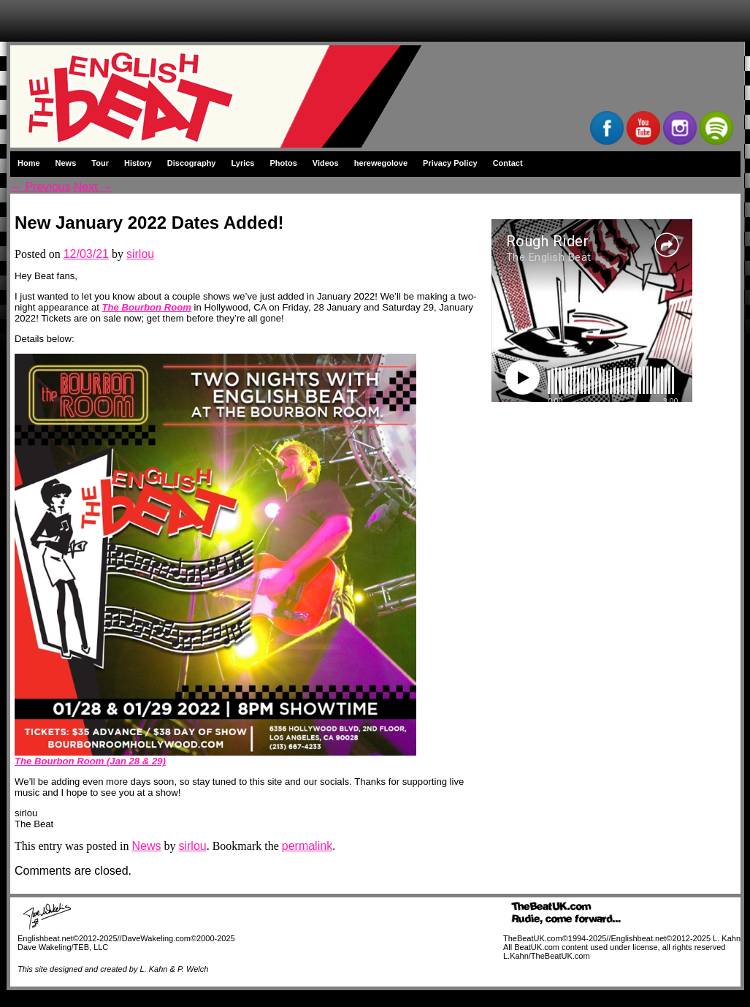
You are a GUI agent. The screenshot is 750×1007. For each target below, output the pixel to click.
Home (29, 163)
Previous (40, 186)
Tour (100, 163)
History (138, 163)
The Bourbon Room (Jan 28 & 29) (90, 761)
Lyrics (242, 163)
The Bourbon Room (146, 307)
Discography (191, 163)
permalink (307, 846)
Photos (283, 163)
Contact (508, 163)
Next (93, 186)
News (66, 163)
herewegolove (380, 163)
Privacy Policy (450, 163)
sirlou (140, 254)
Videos (326, 163)
